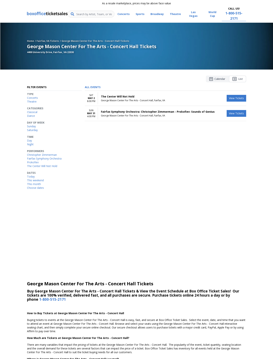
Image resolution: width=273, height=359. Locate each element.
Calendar (217, 79)
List (237, 79)
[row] (165, 98)
